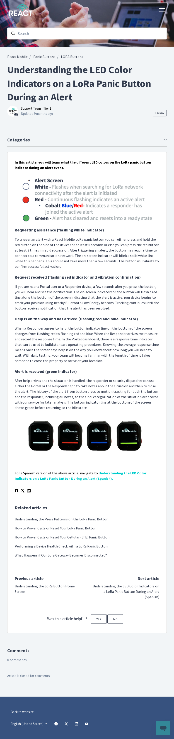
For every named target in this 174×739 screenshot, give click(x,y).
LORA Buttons (72, 56)
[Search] (87, 33)
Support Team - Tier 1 (36, 108)
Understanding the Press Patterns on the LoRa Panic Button (61, 519)
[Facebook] (16, 491)
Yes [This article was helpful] (98, 619)
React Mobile (17, 56)
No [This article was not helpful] (115, 619)
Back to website (22, 712)
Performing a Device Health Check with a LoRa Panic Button (61, 546)
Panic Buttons (44, 56)
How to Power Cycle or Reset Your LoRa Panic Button (55, 528)
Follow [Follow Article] (159, 113)
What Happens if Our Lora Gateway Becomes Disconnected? (61, 555)
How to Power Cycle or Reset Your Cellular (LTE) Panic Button (62, 537)
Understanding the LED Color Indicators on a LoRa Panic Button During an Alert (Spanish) (126, 591)
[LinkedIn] (29, 491)
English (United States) (29, 724)
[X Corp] (22, 491)
